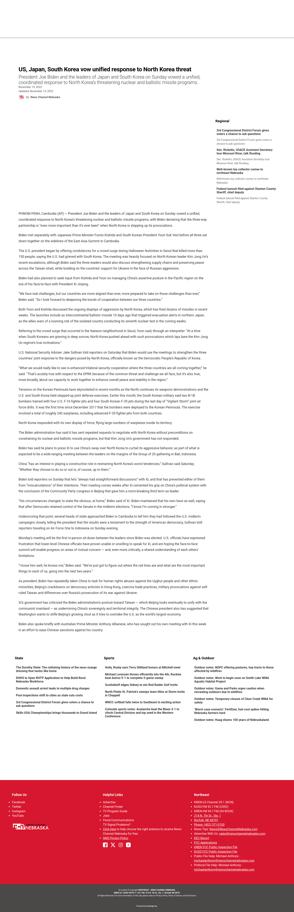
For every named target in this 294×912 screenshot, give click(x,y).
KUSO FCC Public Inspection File (215, 851)
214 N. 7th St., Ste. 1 (207, 815)
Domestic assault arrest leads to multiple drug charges (53, 688)
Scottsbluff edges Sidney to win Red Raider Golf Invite (141, 685)
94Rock (213, 31)
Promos (262, 31)
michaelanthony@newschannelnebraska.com (224, 860)
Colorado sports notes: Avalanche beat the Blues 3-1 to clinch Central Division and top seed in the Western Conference (142, 712)
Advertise (109, 802)
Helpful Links (113, 795)
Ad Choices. (191, 896)
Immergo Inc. (152, 906)
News (158, 31)
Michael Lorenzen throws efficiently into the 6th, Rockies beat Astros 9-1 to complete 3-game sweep (143, 676)
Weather (174, 31)
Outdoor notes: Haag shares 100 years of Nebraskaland (231, 720)
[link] (247, 137)
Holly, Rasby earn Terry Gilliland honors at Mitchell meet (142, 667)
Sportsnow (194, 31)
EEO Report (201, 838)
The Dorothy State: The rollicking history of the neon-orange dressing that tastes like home (56, 669)
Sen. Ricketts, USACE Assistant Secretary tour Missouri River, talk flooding (245, 151)
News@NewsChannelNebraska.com (233, 829)
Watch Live (243, 31)
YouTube (18, 815)
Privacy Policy (161, 896)
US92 (227, 31)
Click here (109, 829)
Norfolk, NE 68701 (206, 820)
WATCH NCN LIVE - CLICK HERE (147, 6)
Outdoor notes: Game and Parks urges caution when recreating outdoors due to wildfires (229, 690)
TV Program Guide (115, 811)
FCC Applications (205, 842)
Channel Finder (113, 806)
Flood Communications (118, 820)
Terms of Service (175, 896)
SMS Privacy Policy (115, 838)
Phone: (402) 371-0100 (209, 824)
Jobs (106, 815)
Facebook (18, 802)
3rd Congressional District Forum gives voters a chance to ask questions (243, 132)
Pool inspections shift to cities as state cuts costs (49, 695)
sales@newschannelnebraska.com (242, 833)
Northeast (201, 795)
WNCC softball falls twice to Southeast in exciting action (143, 702)
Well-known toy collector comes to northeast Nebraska (240, 171)
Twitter (16, 806)
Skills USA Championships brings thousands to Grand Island (56, 713)
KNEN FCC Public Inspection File (215, 847)
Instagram (19, 811)
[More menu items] (275, 32)
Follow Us (19, 795)
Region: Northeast (29, 34)
